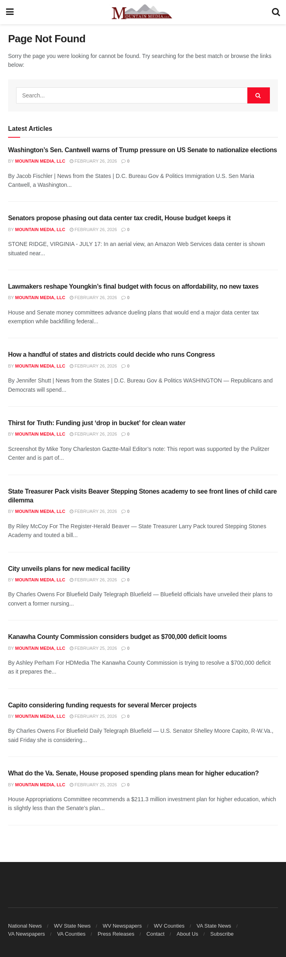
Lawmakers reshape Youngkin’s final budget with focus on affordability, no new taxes (133, 286)
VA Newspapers (26, 934)
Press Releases (115, 934)
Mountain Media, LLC (40, 161)
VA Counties (71, 934)
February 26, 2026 (93, 161)
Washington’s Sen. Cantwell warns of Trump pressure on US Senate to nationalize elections (142, 150)
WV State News (72, 926)
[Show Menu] (10, 12)
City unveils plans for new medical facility (69, 568)
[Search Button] (276, 12)
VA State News (214, 926)
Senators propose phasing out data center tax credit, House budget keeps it (119, 218)
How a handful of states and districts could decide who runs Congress (111, 354)
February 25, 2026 (93, 648)
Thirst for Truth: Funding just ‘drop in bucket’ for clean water (96, 423)
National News (25, 926)
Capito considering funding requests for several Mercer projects (102, 705)
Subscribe (222, 934)
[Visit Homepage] (143, 12)
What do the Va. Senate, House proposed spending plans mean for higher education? (133, 773)
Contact (156, 934)
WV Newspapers (122, 926)
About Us (187, 934)
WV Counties (169, 926)
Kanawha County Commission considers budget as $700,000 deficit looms (117, 636)
